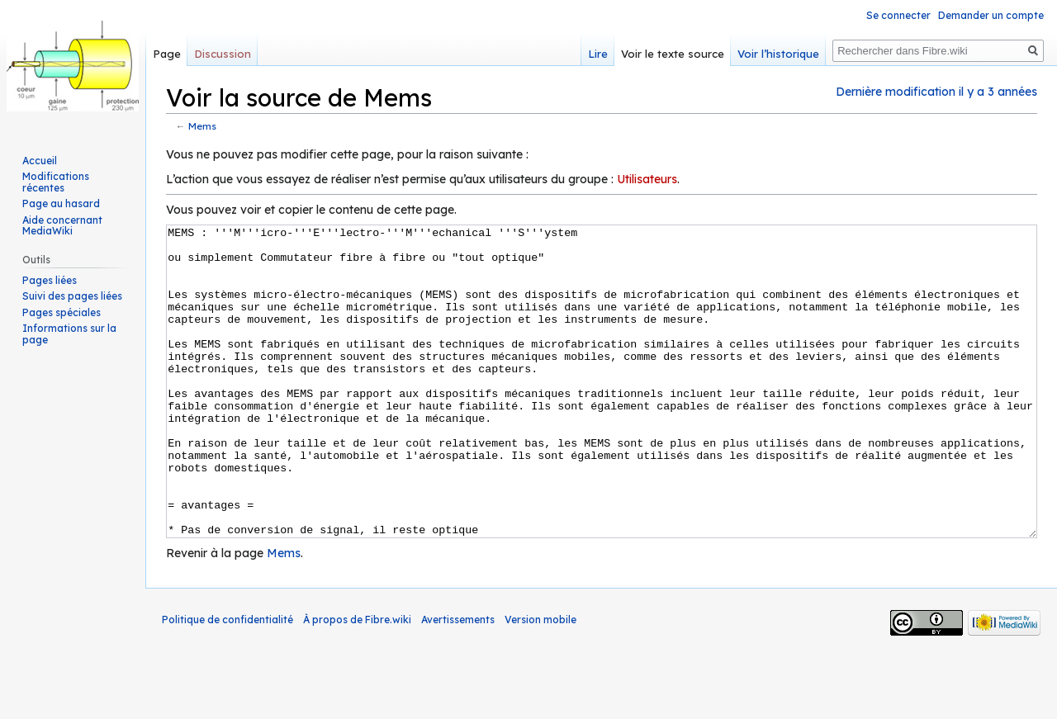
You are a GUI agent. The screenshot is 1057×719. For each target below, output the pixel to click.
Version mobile (540, 681)
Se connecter (898, 15)
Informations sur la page (69, 334)
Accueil (39, 160)
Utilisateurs (647, 179)
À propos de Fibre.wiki (357, 681)
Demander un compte (991, 15)
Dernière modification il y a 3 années (936, 91)
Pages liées (49, 280)
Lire (598, 53)
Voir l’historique (778, 53)
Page (167, 53)
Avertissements (458, 681)
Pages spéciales (61, 312)
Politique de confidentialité (227, 681)
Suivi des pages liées (72, 296)
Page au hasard (61, 203)
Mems (202, 126)
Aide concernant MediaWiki (62, 226)
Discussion (222, 53)
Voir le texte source (672, 53)
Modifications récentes (55, 182)
